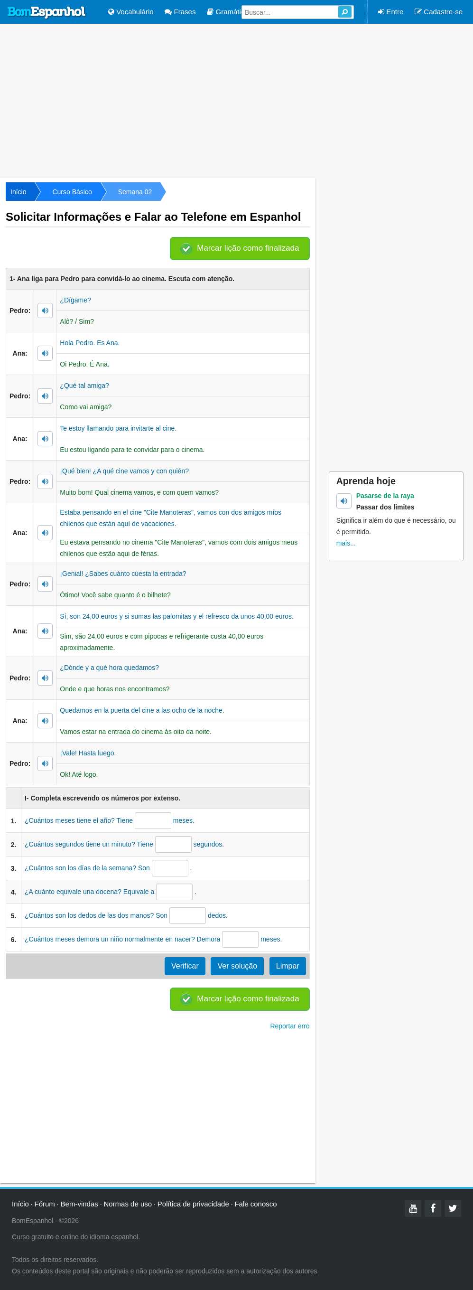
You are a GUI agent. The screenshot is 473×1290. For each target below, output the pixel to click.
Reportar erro (289, 1026)
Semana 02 (135, 192)
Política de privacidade (193, 1204)
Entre (390, 12)
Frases (180, 12)
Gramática (227, 12)
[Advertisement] (236, 99)
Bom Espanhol (47, 13)
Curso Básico (72, 192)
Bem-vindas (79, 1204)
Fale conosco (255, 1204)
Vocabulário (131, 12)
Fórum (45, 1204)
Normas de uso (127, 1204)
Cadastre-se (439, 12)
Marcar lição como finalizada (248, 248)
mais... (346, 543)
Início (18, 192)
